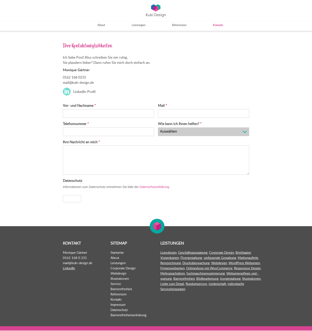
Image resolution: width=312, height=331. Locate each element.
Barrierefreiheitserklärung (128, 315)
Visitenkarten (169, 258)
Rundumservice (196, 284)
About (114, 258)
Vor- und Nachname (79, 106)
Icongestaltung (230, 279)
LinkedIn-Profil (84, 92)
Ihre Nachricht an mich (81, 142)
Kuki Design (156, 11)
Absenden (72, 199)
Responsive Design (247, 268)
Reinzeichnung (170, 263)
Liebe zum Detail (172, 284)
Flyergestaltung (191, 258)
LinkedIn (69, 268)
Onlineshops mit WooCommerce (209, 268)
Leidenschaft (217, 284)
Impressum (117, 305)
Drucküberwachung (196, 263)
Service (115, 284)
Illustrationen (119, 279)
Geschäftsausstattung (193, 253)
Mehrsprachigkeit (172, 274)
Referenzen (118, 294)
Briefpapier (243, 253)
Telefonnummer (76, 124)
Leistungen (118, 263)
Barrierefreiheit (121, 289)
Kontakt (116, 300)
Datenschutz (119, 310)
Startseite (117, 253)
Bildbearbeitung (207, 279)
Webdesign (118, 274)
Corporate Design (122, 268)
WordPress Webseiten (244, 263)
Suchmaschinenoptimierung (205, 274)
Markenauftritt (248, 258)
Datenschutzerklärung (154, 187)
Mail (162, 106)
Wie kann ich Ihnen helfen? (180, 124)
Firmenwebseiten (172, 268)
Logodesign (168, 253)
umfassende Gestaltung (220, 258)
